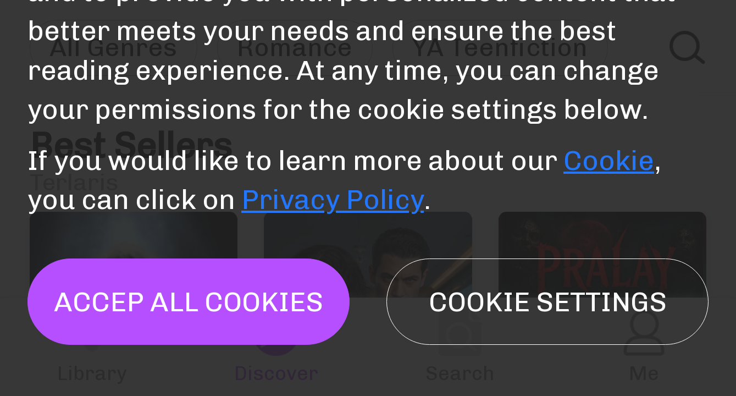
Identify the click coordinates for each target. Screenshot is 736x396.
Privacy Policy (332, 199)
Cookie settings (548, 301)
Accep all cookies (188, 301)
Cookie (608, 160)
